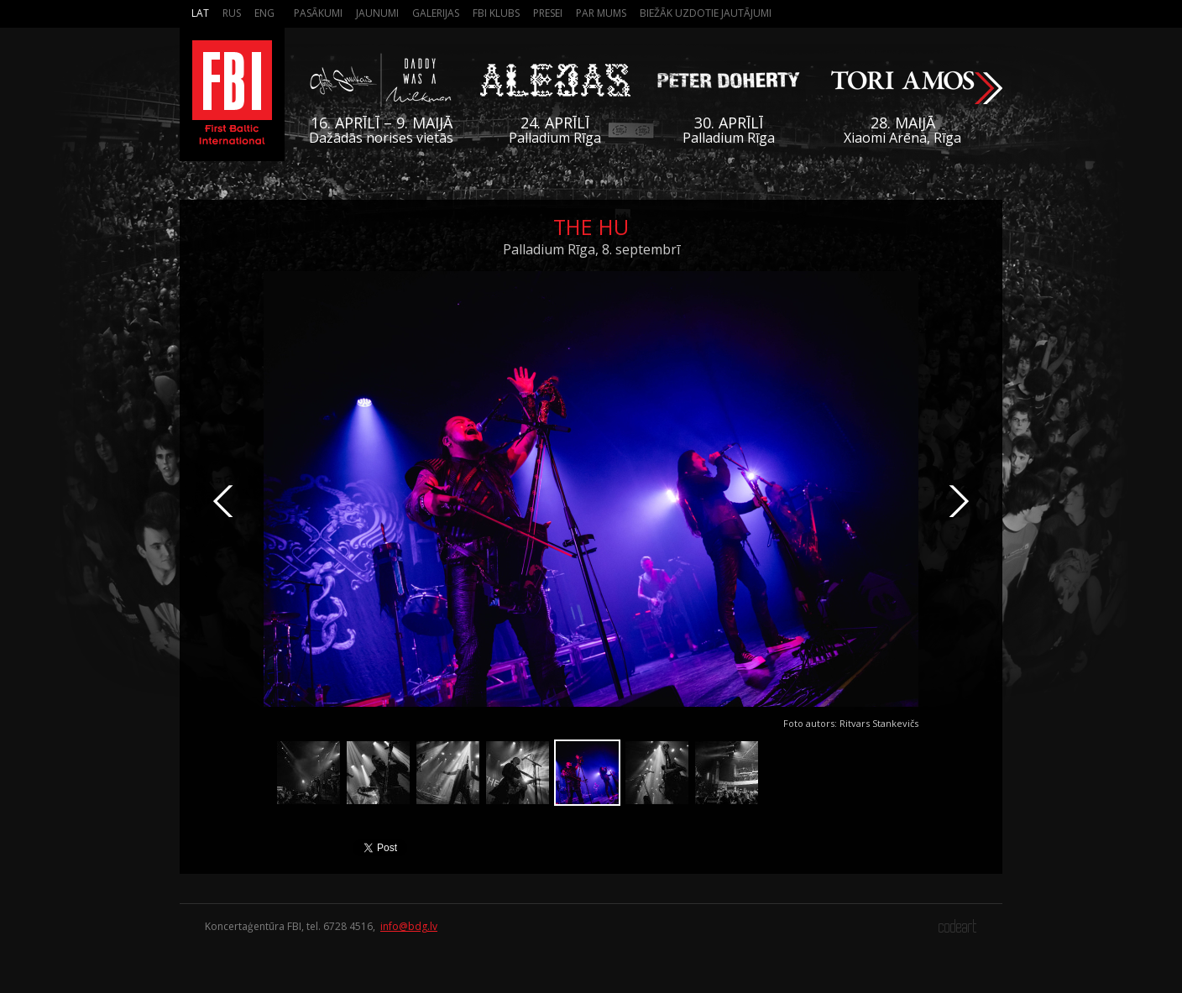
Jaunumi (377, 13)
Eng (264, 13)
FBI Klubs (496, 13)
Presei (547, 13)
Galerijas (435, 13)
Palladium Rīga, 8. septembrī (591, 249)
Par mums (601, 13)
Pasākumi (318, 13)
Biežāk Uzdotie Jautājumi (705, 13)
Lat (200, 13)
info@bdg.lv (408, 926)
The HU (591, 226)
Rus (231, 13)
